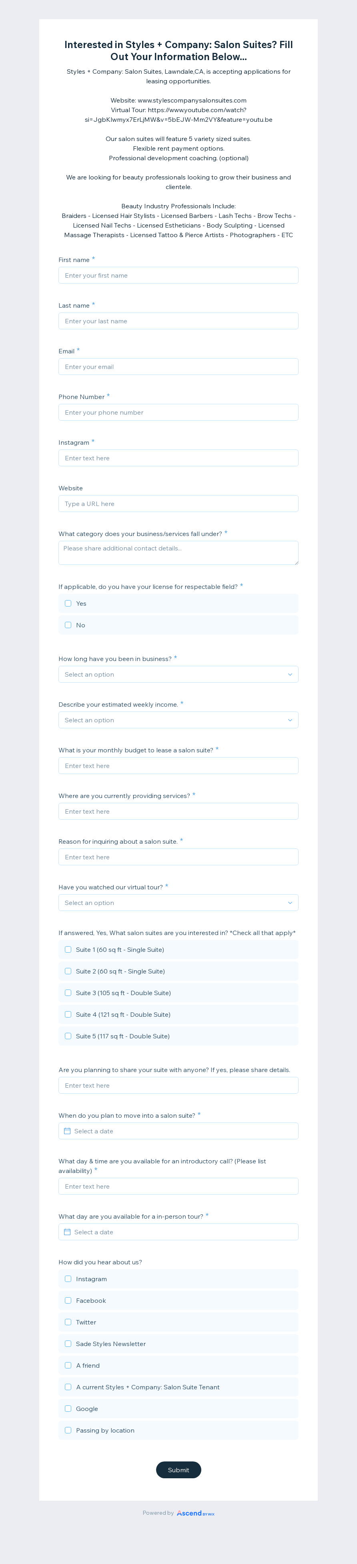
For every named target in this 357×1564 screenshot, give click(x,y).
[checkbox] (178, 604)
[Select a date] (183, 1131)
